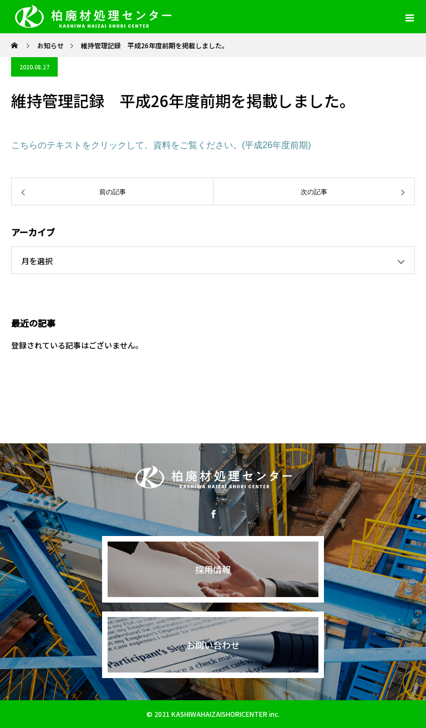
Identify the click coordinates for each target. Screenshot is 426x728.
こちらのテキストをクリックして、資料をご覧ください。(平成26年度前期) (161, 145)
